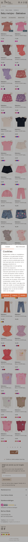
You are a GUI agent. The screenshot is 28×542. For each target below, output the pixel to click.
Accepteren (6, 295)
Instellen (23, 295)
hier (21, 283)
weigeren (14, 295)
